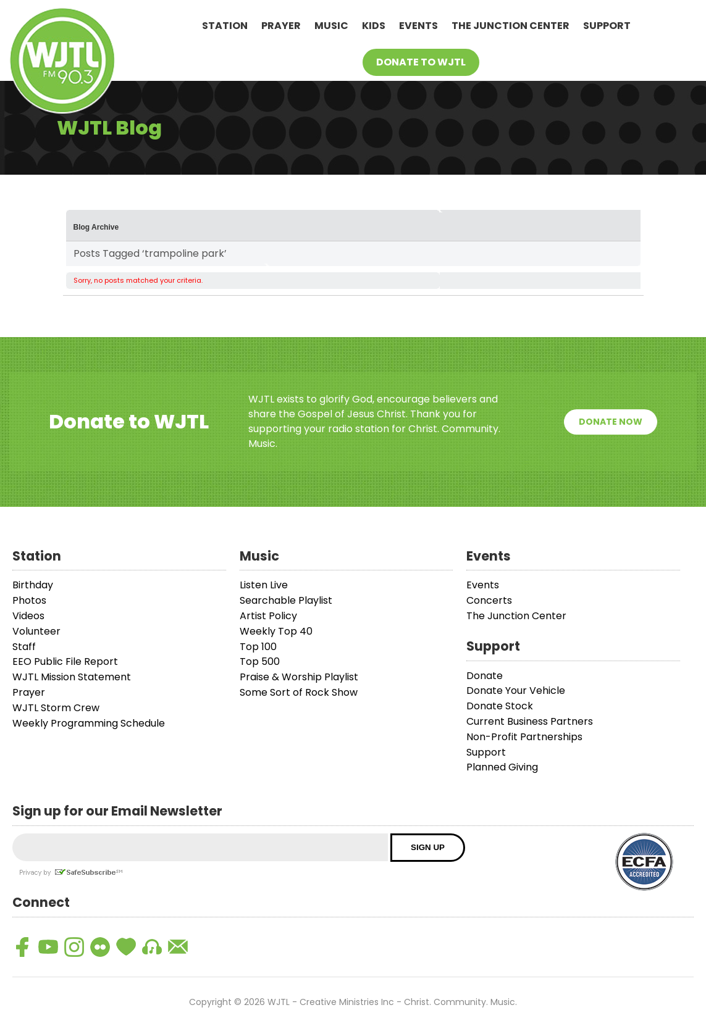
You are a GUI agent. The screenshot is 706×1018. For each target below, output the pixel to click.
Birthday (32, 585)
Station (225, 26)
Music (331, 26)
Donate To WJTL (421, 62)
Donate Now (610, 421)
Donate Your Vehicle (515, 690)
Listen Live (264, 585)
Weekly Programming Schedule (88, 723)
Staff (24, 647)
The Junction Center (510, 26)
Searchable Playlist (286, 600)
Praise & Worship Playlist (299, 677)
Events (418, 26)
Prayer (281, 26)
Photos (29, 600)
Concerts (489, 600)
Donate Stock (499, 706)
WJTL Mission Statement (71, 677)
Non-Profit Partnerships (524, 737)
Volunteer (36, 631)
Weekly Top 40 (276, 631)
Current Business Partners (529, 721)
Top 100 (258, 647)
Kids (373, 26)
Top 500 (260, 661)
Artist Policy (268, 616)
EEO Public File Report (65, 661)
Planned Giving (502, 767)
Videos (28, 616)
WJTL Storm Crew (55, 708)
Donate (484, 676)
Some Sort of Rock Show (299, 692)
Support (607, 26)
